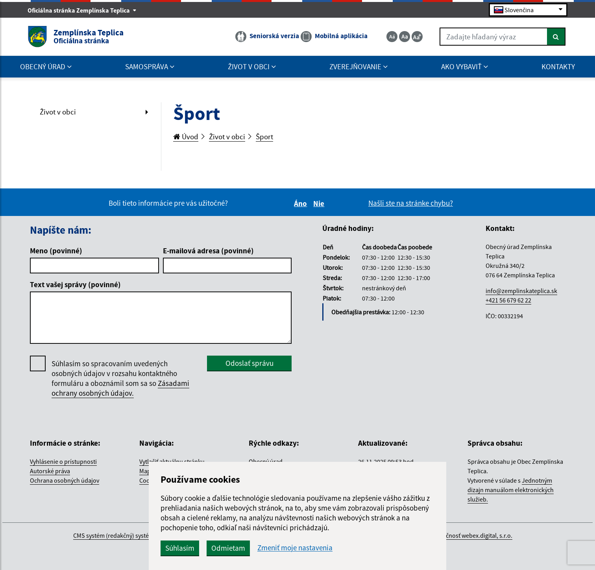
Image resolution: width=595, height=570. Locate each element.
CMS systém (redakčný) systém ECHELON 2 (129, 535)
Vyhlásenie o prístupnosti (63, 461)
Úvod (185, 136)
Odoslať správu (249, 363)
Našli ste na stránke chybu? (410, 203)
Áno (301, 203)
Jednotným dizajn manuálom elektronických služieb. (511, 489)
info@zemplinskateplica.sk (521, 291)
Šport (264, 136)
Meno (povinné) (56, 250)
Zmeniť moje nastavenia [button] (295, 548)
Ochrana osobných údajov (64, 480)
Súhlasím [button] (179, 548)
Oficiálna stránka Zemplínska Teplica (82, 10)
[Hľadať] (556, 37)
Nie (320, 203)
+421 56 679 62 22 (508, 300)
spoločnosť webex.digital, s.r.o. (471, 535)
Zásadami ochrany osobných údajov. (120, 388)
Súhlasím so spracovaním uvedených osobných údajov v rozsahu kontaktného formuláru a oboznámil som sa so (120, 378)
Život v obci (58, 111)
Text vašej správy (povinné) (75, 284)
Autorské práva (50, 471)
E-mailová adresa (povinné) (208, 250)
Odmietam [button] (228, 548)
